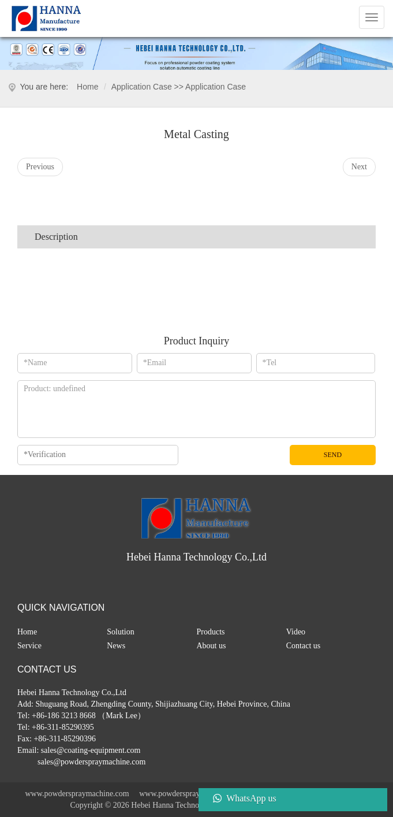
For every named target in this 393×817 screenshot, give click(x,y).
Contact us (303, 645)
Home (87, 86)
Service (29, 645)
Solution (120, 631)
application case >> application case (178, 86)
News (116, 645)
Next (359, 166)
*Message (196, 409)
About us (211, 645)
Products (211, 631)
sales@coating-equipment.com (91, 750)
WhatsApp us (251, 798)
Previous (40, 166)
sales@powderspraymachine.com (91, 761)
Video (295, 631)
